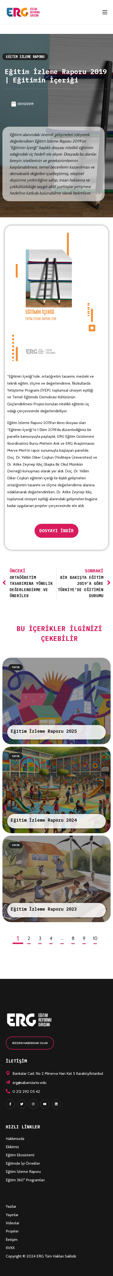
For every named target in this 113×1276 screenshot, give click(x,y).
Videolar (12, 1223)
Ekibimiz (12, 1147)
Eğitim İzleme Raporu (25, 57)
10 (95, 938)
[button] (30, 1043)
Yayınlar (12, 1215)
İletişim (12, 1239)
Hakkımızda (15, 1138)
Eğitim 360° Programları (25, 1180)
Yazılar (11, 1206)
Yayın (15, 667)
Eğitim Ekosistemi (20, 1155)
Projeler (12, 1231)
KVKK (10, 1247)
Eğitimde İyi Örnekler (23, 1163)
